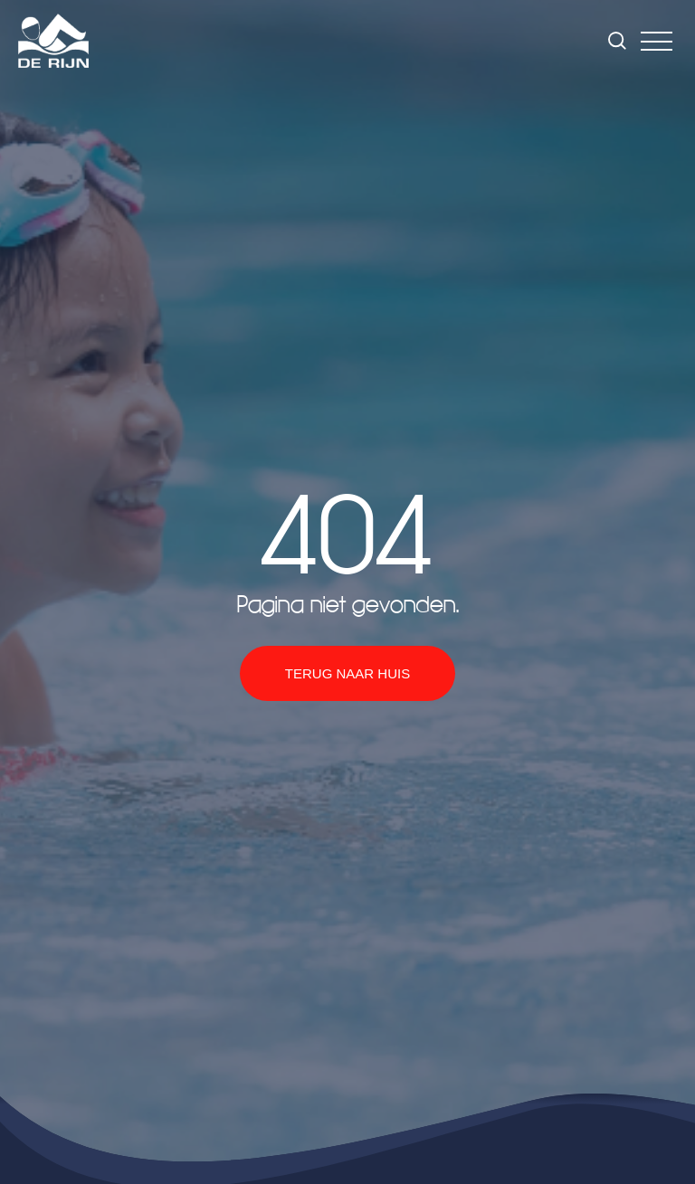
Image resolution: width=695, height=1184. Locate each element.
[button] (656, 41)
